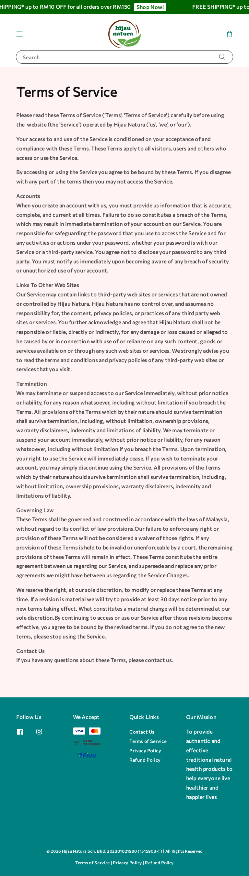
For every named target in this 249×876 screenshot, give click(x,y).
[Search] (222, 56)
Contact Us (141, 732)
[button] (19, 34)
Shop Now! (153, 7)
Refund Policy (144, 760)
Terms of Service (148, 741)
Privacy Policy (145, 750)
